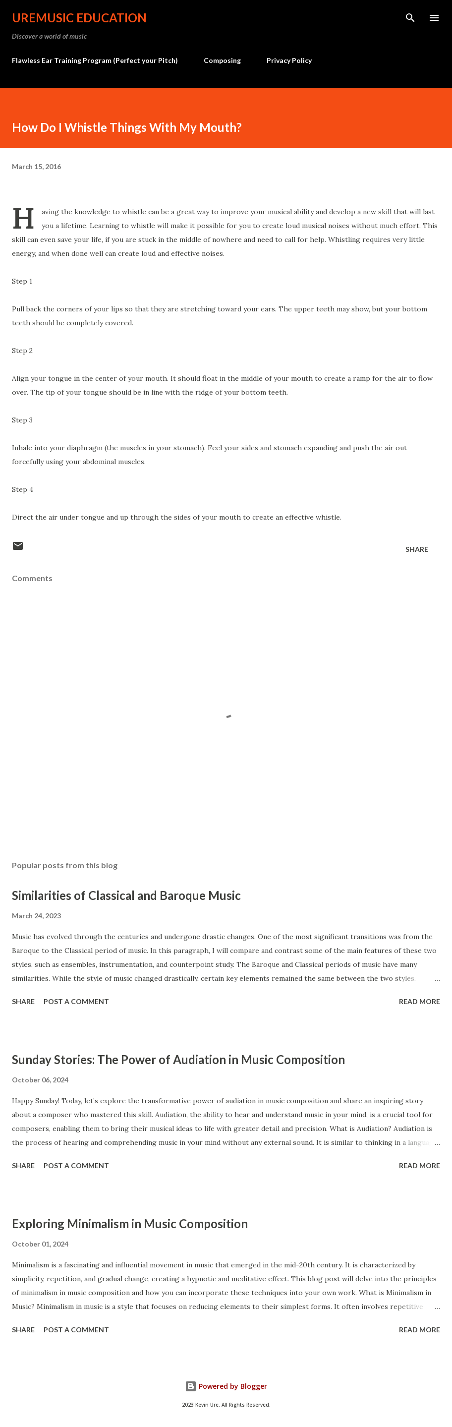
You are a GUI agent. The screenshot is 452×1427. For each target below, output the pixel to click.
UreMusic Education (79, 17)
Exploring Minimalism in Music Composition (130, 1223)
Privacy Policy (289, 60)
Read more (419, 1001)
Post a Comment (76, 1001)
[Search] (410, 18)
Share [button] (416, 549)
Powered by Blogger (226, 1386)
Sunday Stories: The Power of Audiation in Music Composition (178, 1059)
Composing (222, 60)
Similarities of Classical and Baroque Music (126, 895)
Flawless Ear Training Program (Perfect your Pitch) (95, 60)
